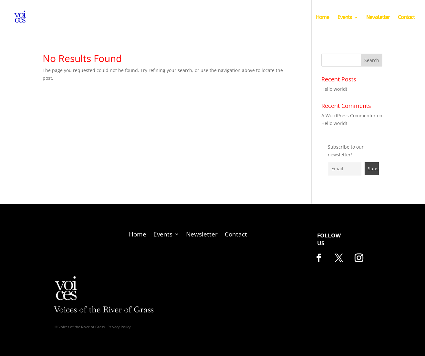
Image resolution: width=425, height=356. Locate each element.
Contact (406, 17)
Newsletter (377, 17)
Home (322, 17)
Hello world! (334, 89)
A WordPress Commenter (348, 115)
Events (344, 17)
